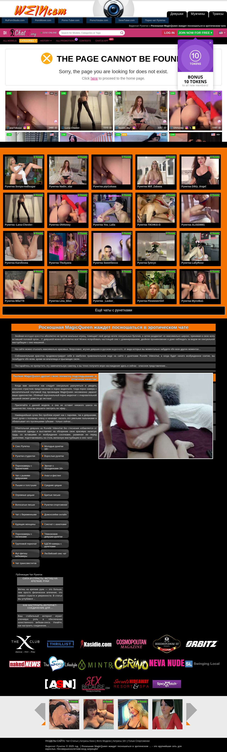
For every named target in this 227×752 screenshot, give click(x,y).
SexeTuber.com (127, 20)
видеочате (117, 349)
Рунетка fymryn (146, 262)
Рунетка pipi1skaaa (104, 186)
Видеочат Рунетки (138, 25)
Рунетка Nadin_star (60, 186)
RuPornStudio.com (15, 20)
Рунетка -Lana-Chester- (19, 224)
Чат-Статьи (72, 741)
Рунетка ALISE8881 (193, 224)
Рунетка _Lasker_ (103, 300)
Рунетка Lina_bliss (60, 300)
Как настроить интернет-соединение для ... (40, 606)
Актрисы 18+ (119, 741)
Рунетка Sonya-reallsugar (20, 186)
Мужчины (198, 14)
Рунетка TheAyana (60, 262)
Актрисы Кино (87, 741)
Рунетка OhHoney (60, 224)
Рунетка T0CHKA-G (148, 224)
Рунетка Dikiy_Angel (193, 186)
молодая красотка (34, 336)
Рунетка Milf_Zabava (149, 186)
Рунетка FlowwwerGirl (150, 300)
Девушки (176, 14)
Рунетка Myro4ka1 (192, 300)
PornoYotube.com (99, 20)
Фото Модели (104, 741)
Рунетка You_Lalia (104, 224)
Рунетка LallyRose (192, 262)
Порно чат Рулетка (155, 20)
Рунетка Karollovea (16, 262)
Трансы (217, 14)
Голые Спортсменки (139, 741)
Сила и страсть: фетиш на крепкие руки (40, 579)
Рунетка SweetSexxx (105, 262)
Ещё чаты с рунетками (113, 310)
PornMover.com (43, 20)
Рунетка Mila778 (14, 300)
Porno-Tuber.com (70, 20)
